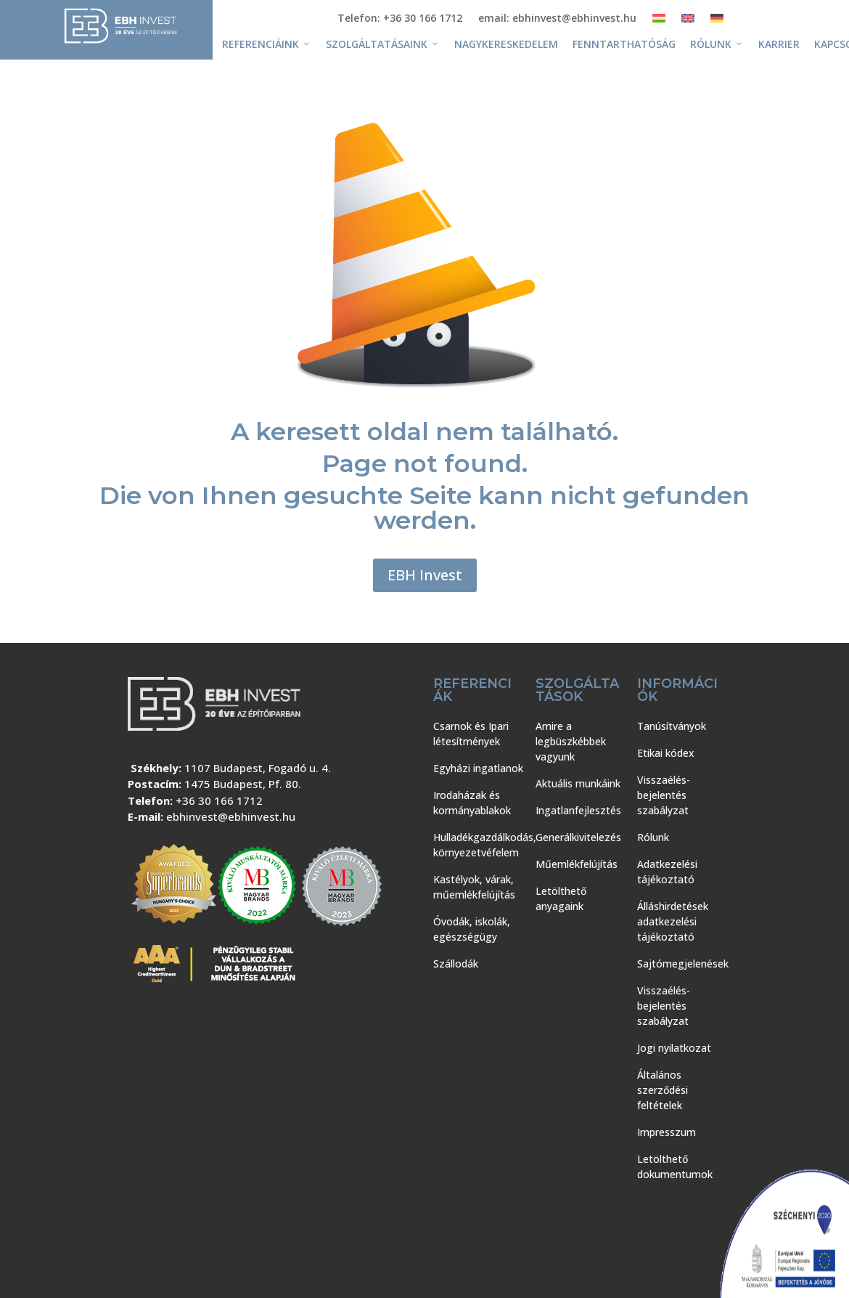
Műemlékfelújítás (577, 864)
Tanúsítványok (671, 726)
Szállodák (455, 963)
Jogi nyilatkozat (674, 1048)
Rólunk (717, 44)
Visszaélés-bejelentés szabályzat (663, 795)
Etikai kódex (665, 753)
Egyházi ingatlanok (478, 768)
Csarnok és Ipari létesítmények (471, 733)
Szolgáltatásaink (383, 44)
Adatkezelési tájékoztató (667, 871)
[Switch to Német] (716, 21)
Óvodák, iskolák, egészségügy (471, 929)
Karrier (779, 44)
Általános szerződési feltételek (662, 1090)
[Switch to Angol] (687, 21)
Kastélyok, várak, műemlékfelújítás (474, 886)
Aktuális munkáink (578, 783)
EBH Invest (424, 575)
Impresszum (666, 1132)
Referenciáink (266, 44)
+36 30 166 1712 (219, 800)
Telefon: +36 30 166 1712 (399, 19)
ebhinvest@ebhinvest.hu (230, 816)
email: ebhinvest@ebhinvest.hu (557, 19)
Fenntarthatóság (624, 44)
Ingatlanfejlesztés (578, 810)
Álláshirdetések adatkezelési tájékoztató (672, 921)
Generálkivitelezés (578, 837)
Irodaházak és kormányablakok (472, 802)
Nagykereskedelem (506, 44)
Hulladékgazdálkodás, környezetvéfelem (484, 844)
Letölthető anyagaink (561, 898)
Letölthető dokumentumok (675, 1166)
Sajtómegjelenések (683, 963)
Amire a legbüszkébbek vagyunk (571, 741)
